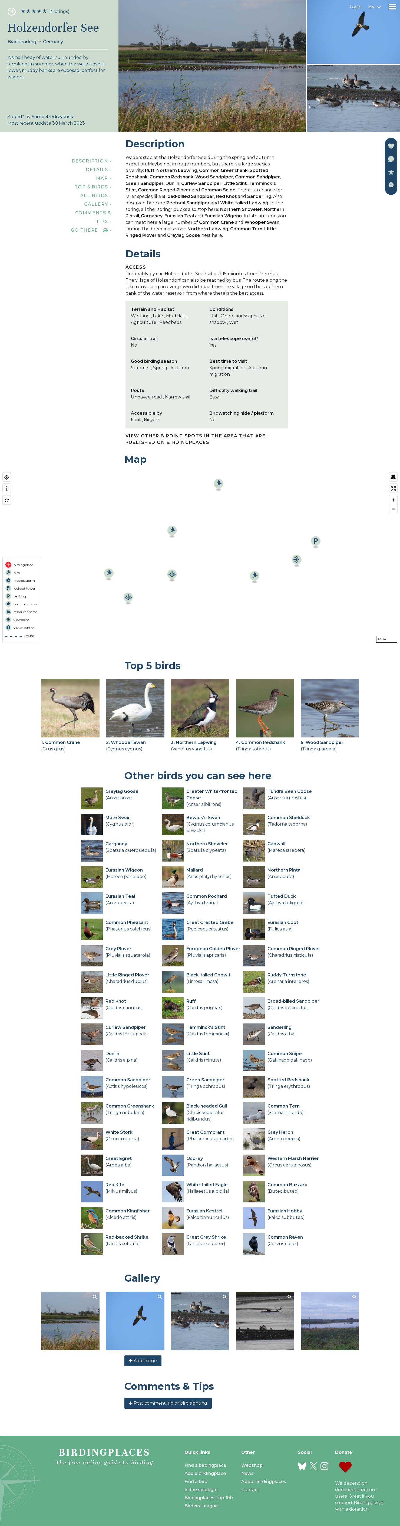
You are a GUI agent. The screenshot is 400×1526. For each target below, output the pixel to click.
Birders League (201, 1505)
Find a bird (195, 1481)
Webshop (252, 1465)
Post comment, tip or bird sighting (168, 1403)
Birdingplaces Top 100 (208, 1497)
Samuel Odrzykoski (53, 116)
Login (356, 6)
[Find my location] (7, 477)
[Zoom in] (393, 500)
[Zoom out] (393, 509)
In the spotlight (201, 1489)
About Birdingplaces (263, 1481)
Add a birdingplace (205, 1473)
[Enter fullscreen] (393, 489)
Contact (250, 1489)
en (371, 6)
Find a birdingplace (205, 1465)
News (247, 1473)
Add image (143, 1360)
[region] (200, 558)
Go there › (91, 230)
